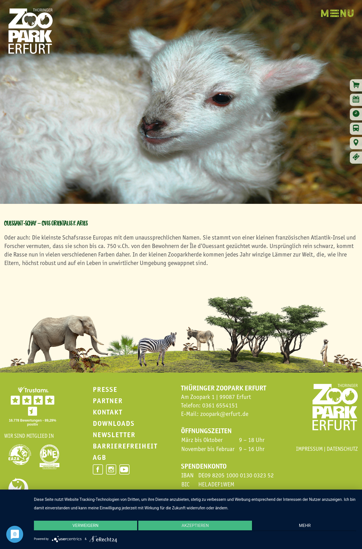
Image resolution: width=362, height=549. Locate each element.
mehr (308, 527)
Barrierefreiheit (125, 446)
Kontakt (107, 412)
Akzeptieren (195, 527)
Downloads (114, 423)
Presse (105, 389)
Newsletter (114, 434)
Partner (108, 400)
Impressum (309, 448)
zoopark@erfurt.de (224, 414)
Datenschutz (342, 448)
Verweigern (82, 527)
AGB (99, 457)
